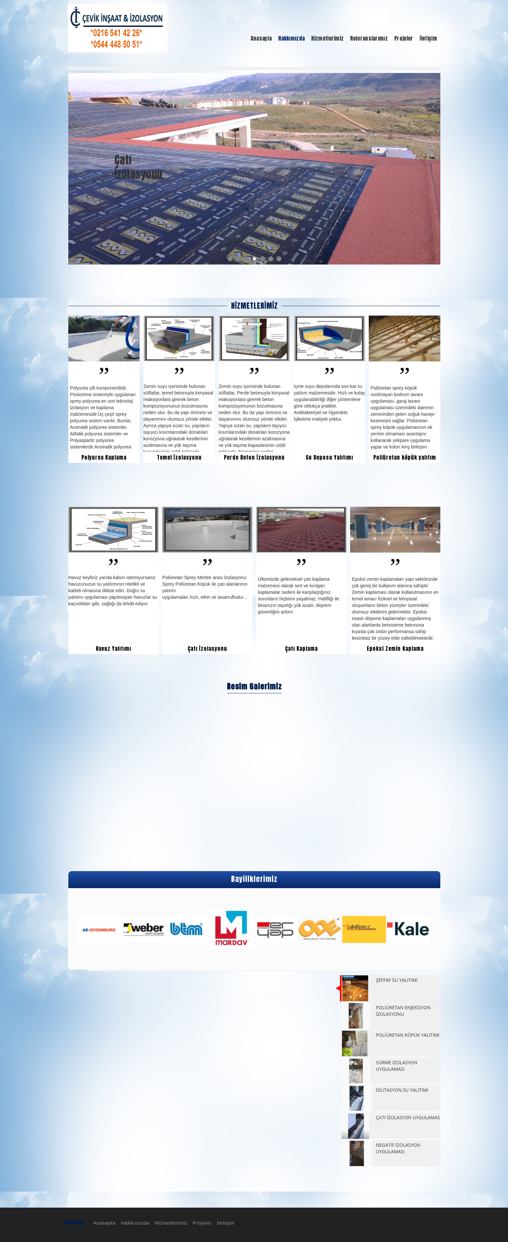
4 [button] (254, 258)
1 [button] (230, 258)
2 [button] (238, 258)
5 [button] (262, 258)
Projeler (201, 1223)
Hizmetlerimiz (170, 1223)
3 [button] (246, 258)
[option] (254, 169)
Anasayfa (103, 1223)
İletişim (224, 1223)
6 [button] (270, 258)
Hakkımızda (134, 1223)
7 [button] (279, 258)
